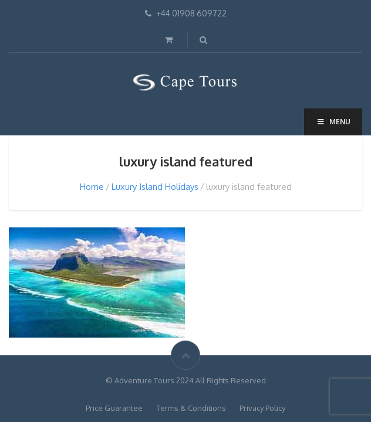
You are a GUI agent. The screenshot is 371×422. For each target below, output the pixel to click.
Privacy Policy (262, 408)
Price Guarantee (114, 408)
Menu (333, 121)
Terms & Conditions (191, 408)
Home (92, 186)
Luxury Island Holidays (155, 186)
